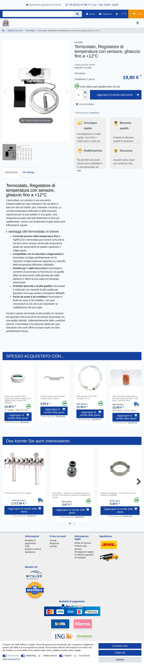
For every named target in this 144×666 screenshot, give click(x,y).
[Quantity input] (79, 95)
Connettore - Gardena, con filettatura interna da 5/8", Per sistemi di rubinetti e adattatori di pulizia (71, 495)
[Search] (77, 14)
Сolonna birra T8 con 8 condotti (17, 493)
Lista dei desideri (85, 104)
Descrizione (11, 172)
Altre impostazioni (11, 659)
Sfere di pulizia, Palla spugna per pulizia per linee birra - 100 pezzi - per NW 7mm (125, 398)
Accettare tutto (120, 645)
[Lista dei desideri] (124, 14)
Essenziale (13, 655)
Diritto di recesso (83, 543)
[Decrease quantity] (85, 97)
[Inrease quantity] (85, 92)
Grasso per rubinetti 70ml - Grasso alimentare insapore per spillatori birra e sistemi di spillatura (17, 399)
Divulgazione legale (84, 552)
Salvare (120, 659)
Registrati (54, 543)
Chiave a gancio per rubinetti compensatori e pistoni (52, 397)
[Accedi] (90, 14)
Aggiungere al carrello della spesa (118, 94)
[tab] (11, 172)
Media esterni (50, 655)
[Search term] (38, 14)
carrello (53, 546)
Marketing (31, 655)
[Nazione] (117, 14)
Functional (84, 655)
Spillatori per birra (14, 31)
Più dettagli (28, 172)
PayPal (68, 655)
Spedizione (94, 113)
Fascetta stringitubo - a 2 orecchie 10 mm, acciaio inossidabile (118, 494)
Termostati (30, 31)
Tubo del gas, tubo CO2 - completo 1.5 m (87, 397)
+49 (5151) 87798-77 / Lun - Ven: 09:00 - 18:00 (92, 4)
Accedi (53, 540)
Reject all (120, 652)
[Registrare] (105, 14)
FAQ (27, 546)
